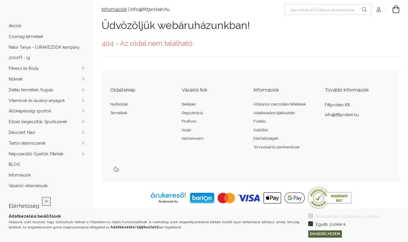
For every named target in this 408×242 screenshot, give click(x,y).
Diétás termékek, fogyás (31, 101)
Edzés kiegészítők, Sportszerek (38, 133)
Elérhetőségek (265, 138)
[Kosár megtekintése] (392, 9)
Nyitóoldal (119, 104)
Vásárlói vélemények (28, 197)
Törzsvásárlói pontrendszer (276, 147)
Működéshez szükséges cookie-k (347, 216)
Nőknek (16, 90)
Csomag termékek (26, 48)
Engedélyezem (325, 234)
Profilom (189, 121)
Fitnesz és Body (24, 79)
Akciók (15, 37)
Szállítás (260, 130)
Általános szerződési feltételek (279, 104)
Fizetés (259, 121)
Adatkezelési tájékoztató (274, 113)
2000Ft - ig (19, 69)
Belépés (189, 104)
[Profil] (378, 9)
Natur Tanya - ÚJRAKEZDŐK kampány (44, 58)
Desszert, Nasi (22, 143)
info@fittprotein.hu (150, 9)
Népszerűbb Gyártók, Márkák (36, 165)
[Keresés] (364, 9)
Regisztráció (192, 113)
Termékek (118, 113)
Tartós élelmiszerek (27, 154)
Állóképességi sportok (30, 122)
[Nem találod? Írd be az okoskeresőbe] (327, 9)
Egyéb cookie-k (331, 224)
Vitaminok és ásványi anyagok (37, 112)
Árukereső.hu (168, 201)
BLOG (14, 175)
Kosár (186, 130)
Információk (20, 186)
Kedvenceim (193, 138)
